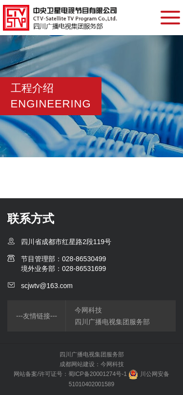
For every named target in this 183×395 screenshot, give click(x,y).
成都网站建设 (77, 364)
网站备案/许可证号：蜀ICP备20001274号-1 (70, 374)
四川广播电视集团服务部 (112, 322)
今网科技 (88, 310)
